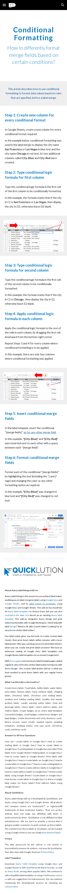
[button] (4, 5)
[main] (33, 45)
